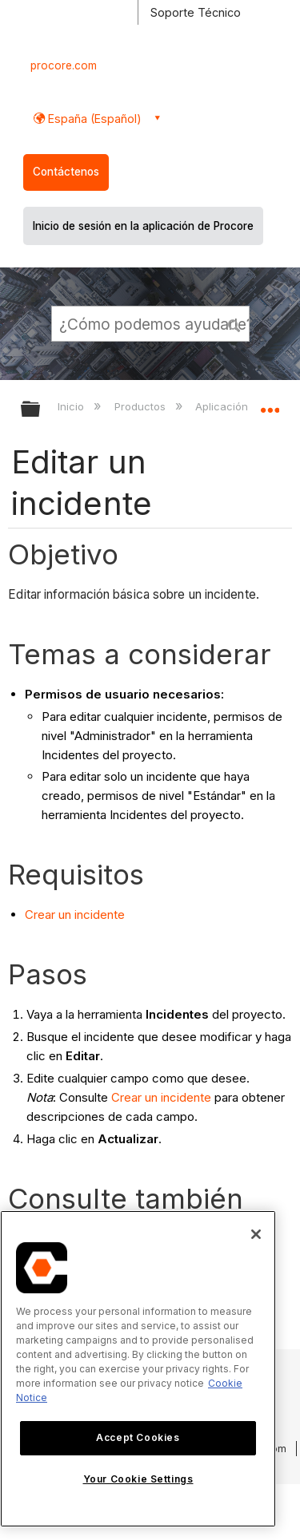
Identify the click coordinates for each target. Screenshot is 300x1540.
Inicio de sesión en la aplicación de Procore (143, 226)
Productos (141, 406)
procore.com (63, 65)
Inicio (72, 406)
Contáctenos (66, 171)
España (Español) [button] (93, 118)
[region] (138, 1368)
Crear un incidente (75, 914)
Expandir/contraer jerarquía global (41, 410)
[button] (234, 323)
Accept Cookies (137, 1437)
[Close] (256, 1234)
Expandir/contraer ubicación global (269, 404)
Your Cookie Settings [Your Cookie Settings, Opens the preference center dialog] (138, 1479)
